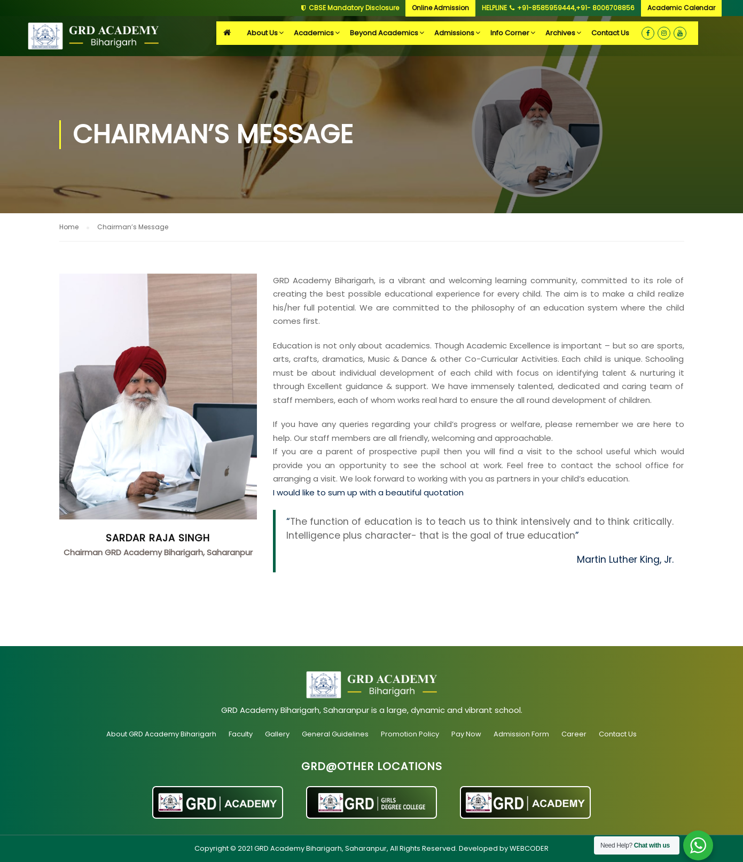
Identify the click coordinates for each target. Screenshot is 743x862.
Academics (314, 33)
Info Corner (509, 33)
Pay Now (466, 734)
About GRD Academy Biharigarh (161, 734)
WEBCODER (529, 848)
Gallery (277, 734)
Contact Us (610, 33)
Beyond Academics (384, 33)
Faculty (241, 734)
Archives (560, 33)
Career (573, 734)
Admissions (454, 33)
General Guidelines (335, 734)
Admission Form (521, 734)
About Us (262, 33)
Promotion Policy (410, 734)
